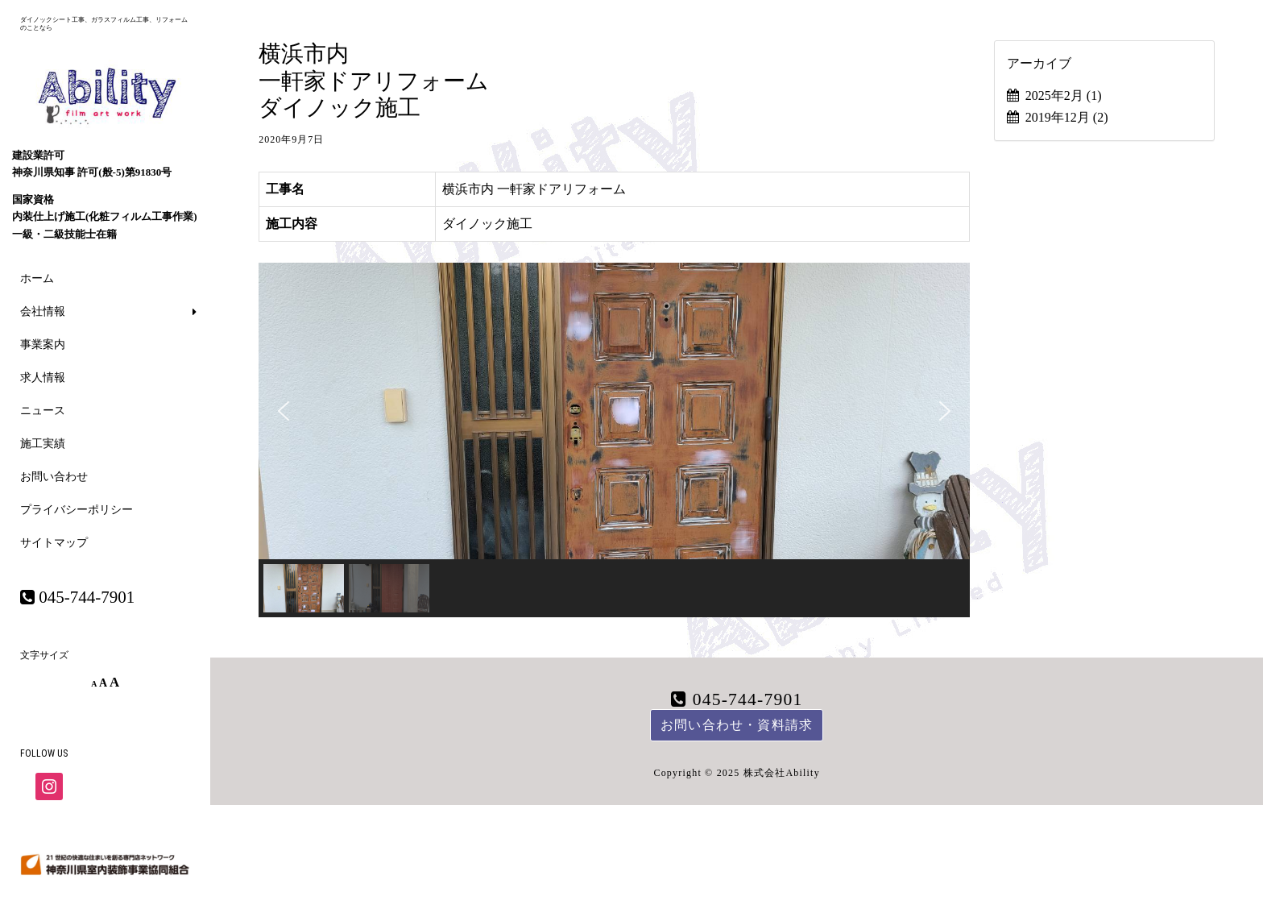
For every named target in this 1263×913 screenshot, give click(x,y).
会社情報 (42, 311)
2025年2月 (1063, 95)
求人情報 (42, 377)
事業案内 (42, 344)
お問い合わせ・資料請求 (736, 725)
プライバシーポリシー (76, 510)
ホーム (37, 278)
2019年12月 (1066, 117)
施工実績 (42, 444)
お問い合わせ (54, 477)
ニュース (42, 411)
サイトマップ (54, 543)
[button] (283, 411)
